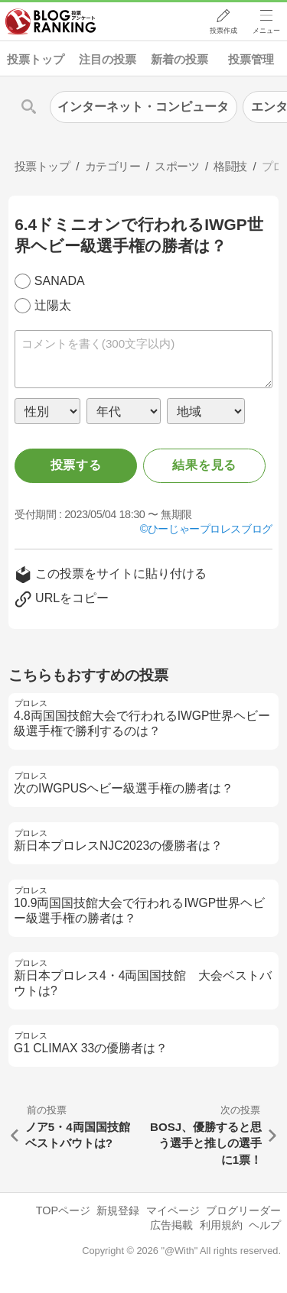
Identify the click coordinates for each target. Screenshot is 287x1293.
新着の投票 (179, 59)
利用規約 (221, 1225)
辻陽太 (52, 305)
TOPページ (63, 1210)
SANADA (59, 280)
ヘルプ (265, 1225)
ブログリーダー (243, 1210)
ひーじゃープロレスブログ (210, 529)
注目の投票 (107, 59)
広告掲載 (171, 1225)
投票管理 (251, 59)
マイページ (173, 1210)
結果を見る (204, 465)
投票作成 (222, 31)
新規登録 (117, 1210)
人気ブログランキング (51, 22)
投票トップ (35, 59)
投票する (76, 465)
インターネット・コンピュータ (143, 106)
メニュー (266, 31)
